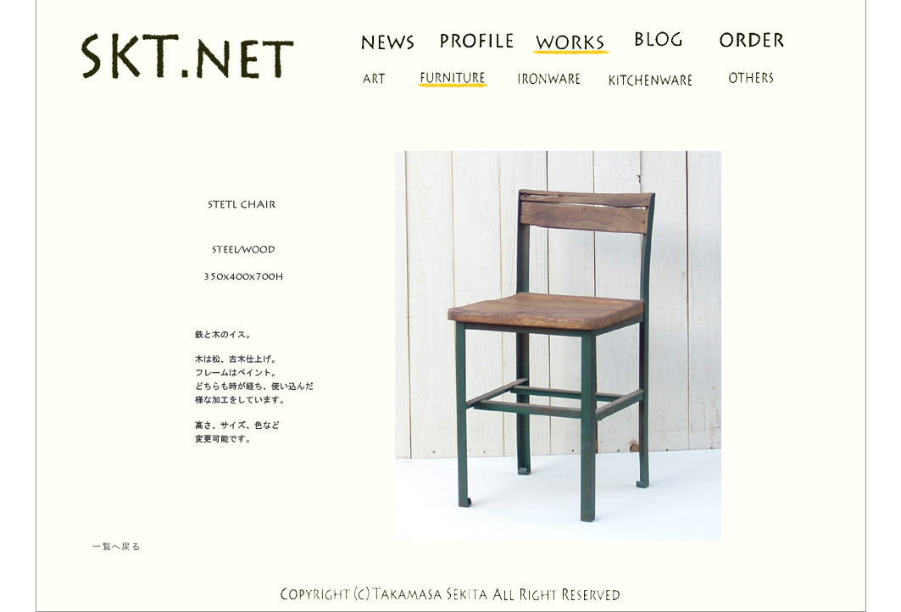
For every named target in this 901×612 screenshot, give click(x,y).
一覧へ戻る (116, 546)
